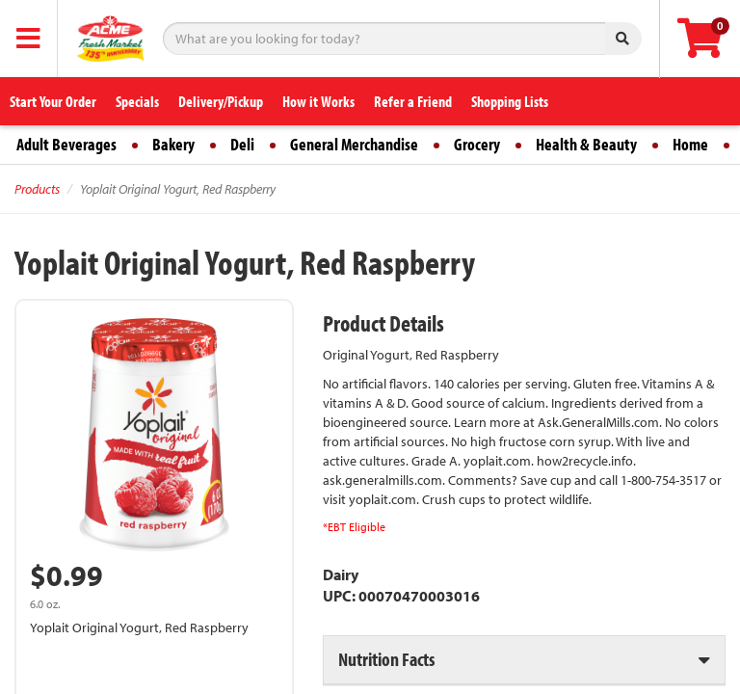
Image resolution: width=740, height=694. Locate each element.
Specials (137, 101)
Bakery (173, 144)
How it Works (318, 101)
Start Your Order (53, 101)
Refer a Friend (413, 101)
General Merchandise (354, 144)
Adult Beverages (66, 144)
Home (690, 144)
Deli (242, 144)
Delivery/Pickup (220, 101)
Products (37, 189)
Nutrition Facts (386, 659)
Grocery (477, 144)
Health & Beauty (586, 144)
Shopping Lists (509, 101)
